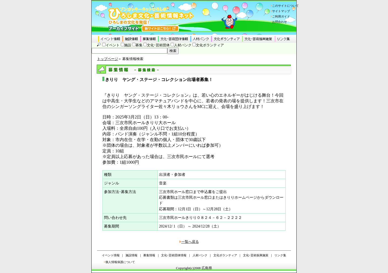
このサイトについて (285, 5)
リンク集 (280, 255)
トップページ (107, 59)
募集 (139, 45)
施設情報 (131, 255)
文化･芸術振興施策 (255, 255)
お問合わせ (279, 21)
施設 (127, 45)
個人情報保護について (120, 262)
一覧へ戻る (190, 242)
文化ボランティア (210, 45)
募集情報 (149, 255)
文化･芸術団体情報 (173, 255)
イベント (113, 45)
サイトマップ (281, 11)
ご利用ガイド (281, 16)
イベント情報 (111, 255)
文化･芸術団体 (158, 45)
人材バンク (183, 45)
